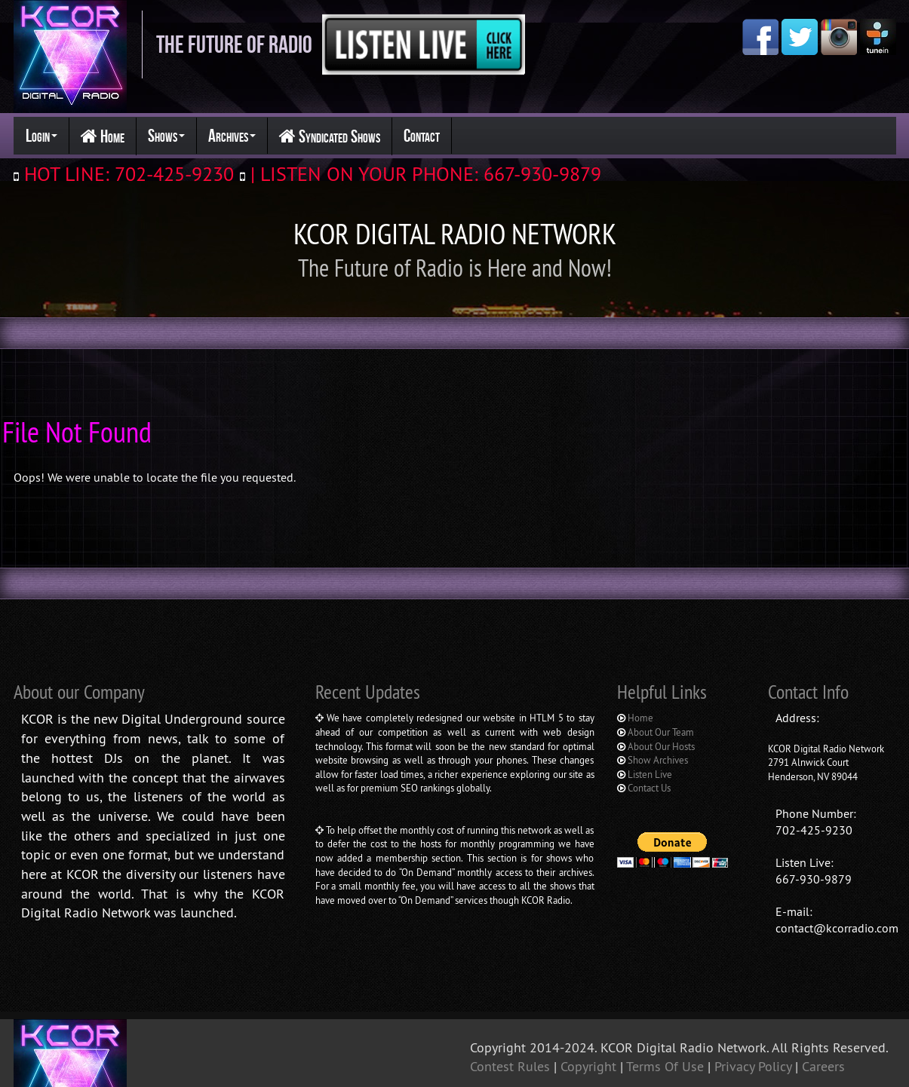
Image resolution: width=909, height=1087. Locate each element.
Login (41, 135)
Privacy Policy (754, 1006)
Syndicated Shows (329, 136)
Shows (166, 135)
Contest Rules (512, 1006)
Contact (422, 135)
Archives (232, 135)
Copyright (590, 1006)
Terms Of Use (667, 1006)
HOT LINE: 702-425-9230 (126, 173)
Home (102, 136)
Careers (823, 1006)
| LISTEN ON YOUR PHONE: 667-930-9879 (423, 173)
